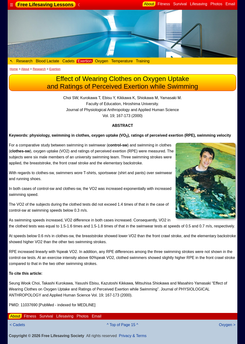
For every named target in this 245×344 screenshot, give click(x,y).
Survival (180, 4)
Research (24, 61)
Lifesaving (198, 4)
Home (14, 69)
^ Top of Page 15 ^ (122, 325)
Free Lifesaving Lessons (45, 4)
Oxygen (101, 61)
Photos (216, 4)
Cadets (68, 61)
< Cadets (17, 325)
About (149, 4)
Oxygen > (227, 325)
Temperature (122, 61)
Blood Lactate (47, 61)
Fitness (163, 4)
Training (143, 61)
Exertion (85, 61)
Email (230, 4)
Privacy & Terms (132, 336)
